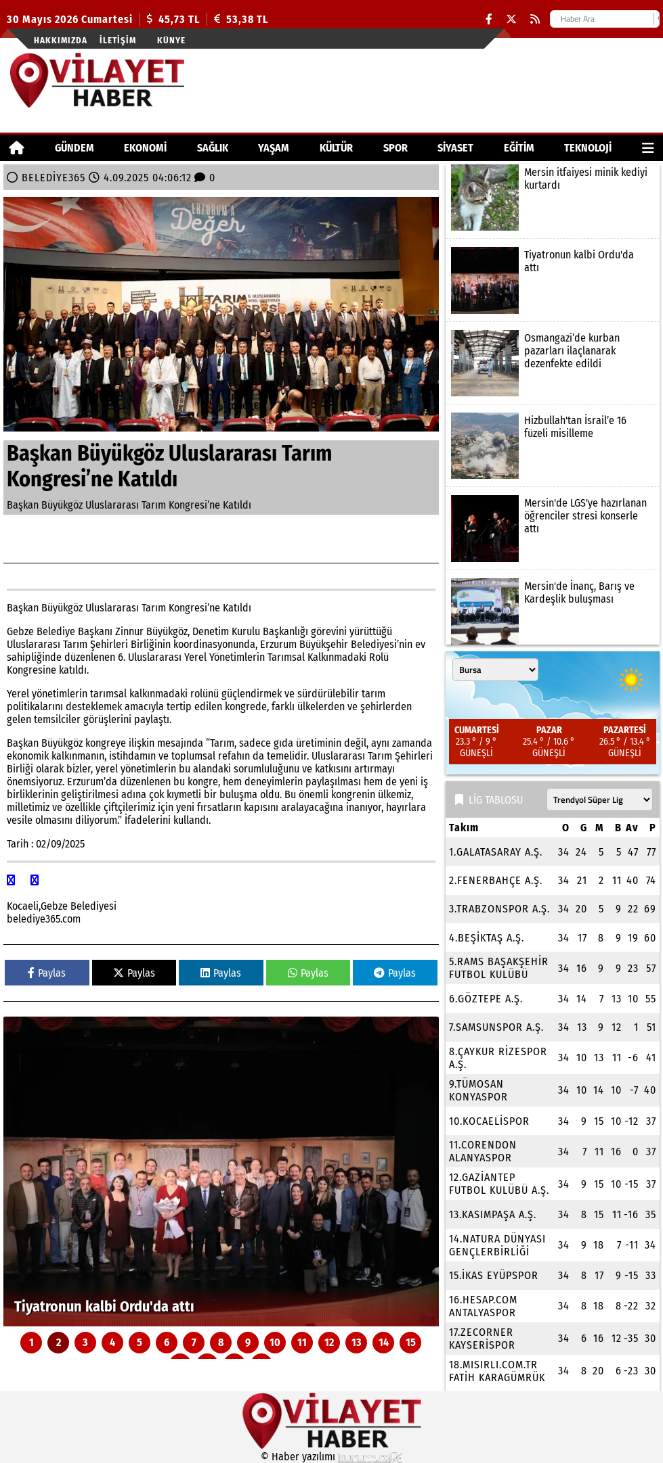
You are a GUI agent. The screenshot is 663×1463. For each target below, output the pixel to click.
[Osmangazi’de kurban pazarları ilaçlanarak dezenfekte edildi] (553, 363)
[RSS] (535, 19)
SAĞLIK (212, 147)
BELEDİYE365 (53, 177)
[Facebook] (489, 19)
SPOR (395, 147)
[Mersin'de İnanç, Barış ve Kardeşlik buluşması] (553, 611)
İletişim (118, 40)
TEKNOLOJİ (588, 147)
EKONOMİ (145, 147)
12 (329, 1342)
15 (411, 1342)
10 (275, 1342)
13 (356, 1342)
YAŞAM (273, 147)
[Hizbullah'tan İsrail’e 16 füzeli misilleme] (553, 446)
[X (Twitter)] (511, 19)
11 (302, 1342)
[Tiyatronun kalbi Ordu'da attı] (221, 1171)
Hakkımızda (60, 40)
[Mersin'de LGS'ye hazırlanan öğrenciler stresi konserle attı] (553, 528)
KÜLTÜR (336, 147)
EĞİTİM (519, 147)
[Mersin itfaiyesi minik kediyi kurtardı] (553, 197)
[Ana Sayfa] (16, 148)
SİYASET (455, 147)
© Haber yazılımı (332, 1456)
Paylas (47, 973)
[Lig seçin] (600, 799)
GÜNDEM (74, 147)
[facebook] (12, 880)
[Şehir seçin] (495, 669)
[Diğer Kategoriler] (648, 148)
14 (384, 1342)
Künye (171, 40)
